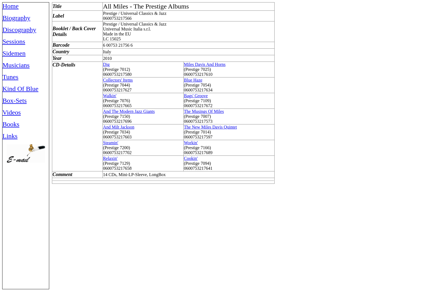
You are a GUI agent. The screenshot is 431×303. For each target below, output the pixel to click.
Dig (106, 64)
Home (10, 6)
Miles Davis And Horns (205, 64)
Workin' (191, 142)
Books (10, 124)
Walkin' (110, 95)
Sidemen (14, 53)
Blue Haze (193, 80)
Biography (16, 17)
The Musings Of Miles (204, 111)
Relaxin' (110, 158)
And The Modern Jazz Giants (129, 111)
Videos (11, 112)
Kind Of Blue (20, 88)
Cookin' (191, 158)
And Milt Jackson (118, 127)
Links (10, 136)
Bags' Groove (196, 95)
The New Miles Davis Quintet (210, 127)
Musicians (16, 65)
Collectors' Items (118, 80)
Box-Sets (14, 100)
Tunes (10, 76)
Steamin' (110, 142)
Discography (19, 29)
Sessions (13, 41)
